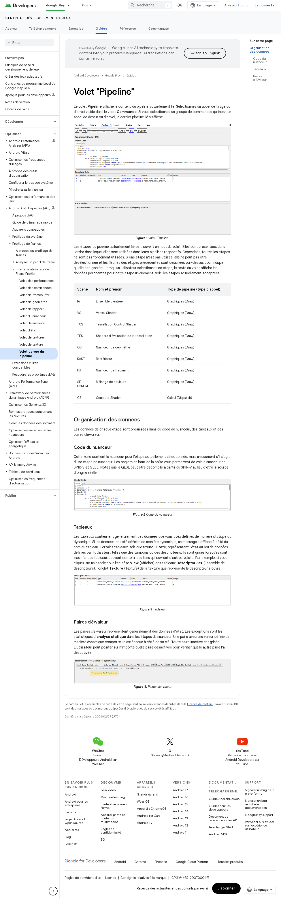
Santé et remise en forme (114, 806)
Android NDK (218, 834)
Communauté (158, 29)
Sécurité (70, 812)
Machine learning (113, 797)
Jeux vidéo (108, 790)
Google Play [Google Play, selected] (55, 5)
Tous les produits (230, 862)
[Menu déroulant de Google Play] (71, 5)
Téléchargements (42, 29)
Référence (127, 29)
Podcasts (71, 844)
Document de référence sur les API (223, 818)
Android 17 (180, 790)
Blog (68, 837)
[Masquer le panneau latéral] (53, 891)
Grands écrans (147, 794)
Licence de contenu (200, 704)
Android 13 (180, 818)
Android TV (145, 823)
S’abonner (226, 888)
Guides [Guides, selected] (101, 29)
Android (70, 794)
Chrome (140, 862)
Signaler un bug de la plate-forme (259, 792)
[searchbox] (29, 42)
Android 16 (180, 797)
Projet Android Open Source (75, 821)
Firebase (161, 862)
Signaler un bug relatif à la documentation (256, 804)
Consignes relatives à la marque (143, 878)
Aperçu (11, 29)
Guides (131, 75)
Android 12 (180, 825)
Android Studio (236, 5)
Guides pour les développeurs (219, 807)
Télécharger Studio (222, 827)
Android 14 (180, 811)
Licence (110, 878)
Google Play (113, 75)
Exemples (75, 29)
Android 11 (180, 832)
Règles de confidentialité (111, 830)
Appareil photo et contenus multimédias (113, 818)
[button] (26, 121)
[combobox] (150, 5)
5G (103, 840)
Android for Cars (148, 816)
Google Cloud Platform (192, 862)
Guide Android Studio (224, 799)
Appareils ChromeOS (151, 809)
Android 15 (180, 804)
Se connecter (265, 5)
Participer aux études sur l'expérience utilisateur (259, 825)
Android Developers (86, 75)
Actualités (72, 830)
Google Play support (259, 815)
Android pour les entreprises (76, 803)
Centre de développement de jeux (38, 18)
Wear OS (143, 801)
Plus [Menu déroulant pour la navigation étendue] (85, 5)
